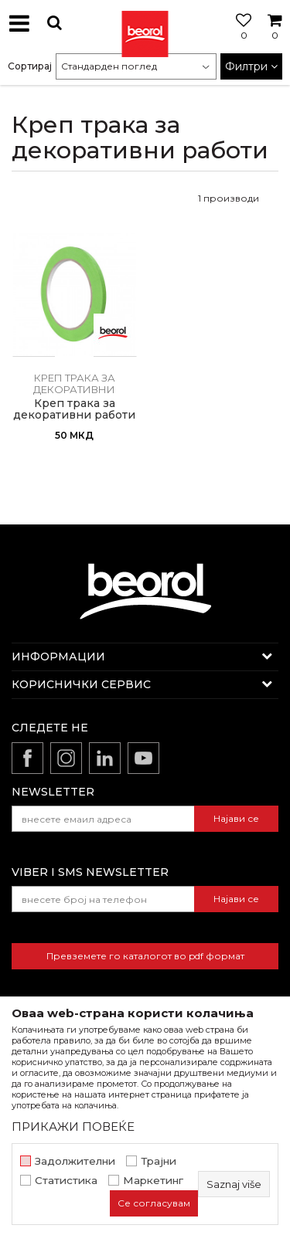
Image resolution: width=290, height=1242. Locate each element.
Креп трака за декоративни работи (74, 389)
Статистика (66, 1180)
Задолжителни (75, 1161)
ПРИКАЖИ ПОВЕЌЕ (73, 1126)
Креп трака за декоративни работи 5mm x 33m (74, 415)
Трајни (158, 1161)
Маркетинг (153, 1180)
